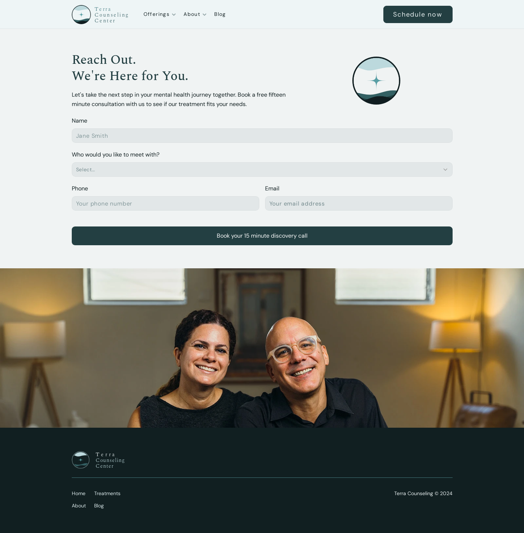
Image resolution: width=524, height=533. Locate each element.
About (79, 505)
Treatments (107, 493)
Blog (220, 14)
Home (78, 493)
